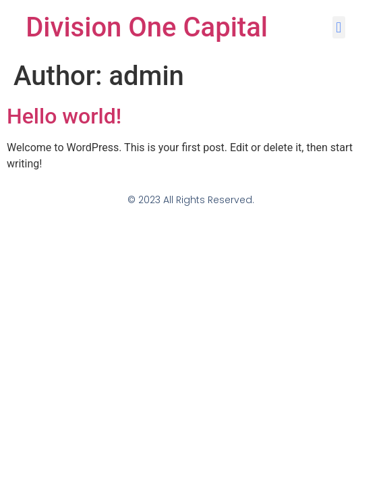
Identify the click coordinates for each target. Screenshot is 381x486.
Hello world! (64, 116)
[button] (338, 27)
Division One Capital (147, 27)
